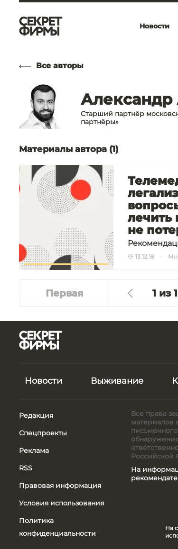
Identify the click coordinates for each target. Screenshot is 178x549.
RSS (25, 468)
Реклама (34, 450)
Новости (43, 381)
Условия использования (61, 503)
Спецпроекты (43, 433)
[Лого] (41, 26)
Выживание (117, 381)
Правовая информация (60, 485)
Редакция (36, 415)
